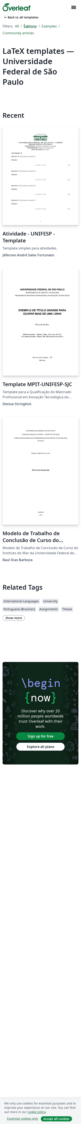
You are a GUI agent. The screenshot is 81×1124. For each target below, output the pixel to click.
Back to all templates (20, 17)
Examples (49, 26)
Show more (13, 618)
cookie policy (37, 1112)
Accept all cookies (56, 1119)
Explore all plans (40, 746)
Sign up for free (40, 736)
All (17, 26)
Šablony (30, 26)
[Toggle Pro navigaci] (73, 7)
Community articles (18, 33)
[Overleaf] (16, 7)
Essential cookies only (22, 1118)
